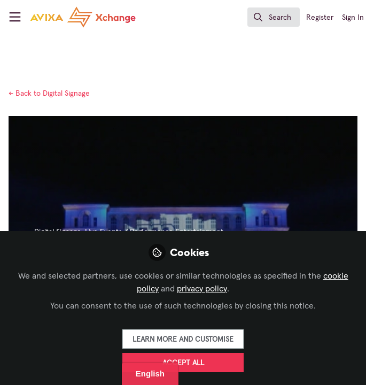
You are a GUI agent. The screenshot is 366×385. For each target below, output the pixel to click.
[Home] (66, 17)
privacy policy (202, 288)
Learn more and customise (183, 339)
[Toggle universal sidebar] (15, 17)
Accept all (183, 363)
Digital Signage (49, 93)
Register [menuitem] (319, 17)
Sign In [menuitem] (353, 17)
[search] (273, 17)
